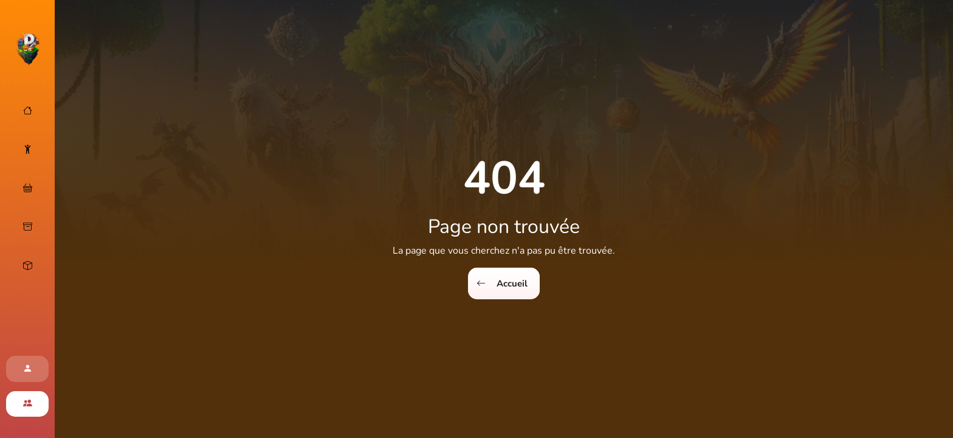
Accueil (502, 284)
